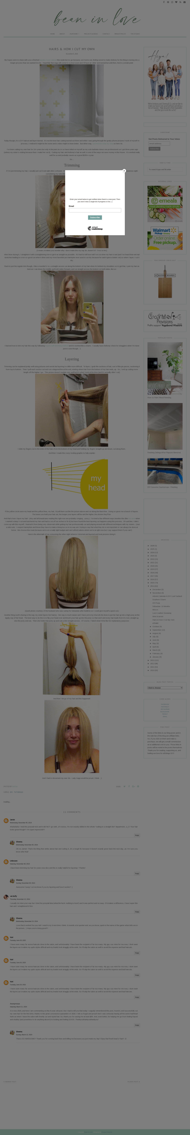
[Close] (124, 171)
